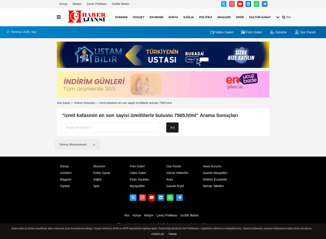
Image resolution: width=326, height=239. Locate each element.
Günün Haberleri (177, 173)
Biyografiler (137, 186)
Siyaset (139, 17)
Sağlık (188, 17)
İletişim (77, 3)
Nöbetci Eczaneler (215, 179)
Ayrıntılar (157, 234)
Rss (127, 215)
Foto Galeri (251, 32)
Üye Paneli (305, 32)
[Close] (94, 145)
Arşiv (169, 179)
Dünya (173, 17)
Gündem (121, 17)
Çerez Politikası (97, 3)
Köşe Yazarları (139, 179)
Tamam (172, 234)
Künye (63, 3)
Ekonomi (156, 17)
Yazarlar (278, 32)
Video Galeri (221, 32)
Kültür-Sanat (260, 17)
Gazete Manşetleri (215, 173)
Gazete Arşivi (175, 186)
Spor (240, 17)
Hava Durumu (212, 166)
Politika (205, 17)
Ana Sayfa (63, 102)
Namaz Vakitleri (213, 186)
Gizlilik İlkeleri (120, 3)
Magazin (224, 17)
